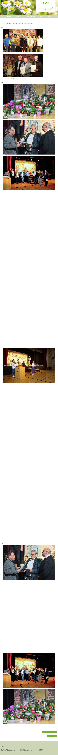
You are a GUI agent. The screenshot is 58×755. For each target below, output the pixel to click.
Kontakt (49, 16)
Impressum (41, 749)
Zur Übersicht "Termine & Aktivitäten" (49, 732)
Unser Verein (18, 16)
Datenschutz (41, 750)
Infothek (41, 16)
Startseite (9, 16)
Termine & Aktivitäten (30, 16)
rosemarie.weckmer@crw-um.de (26, 750)
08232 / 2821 (22, 749)
